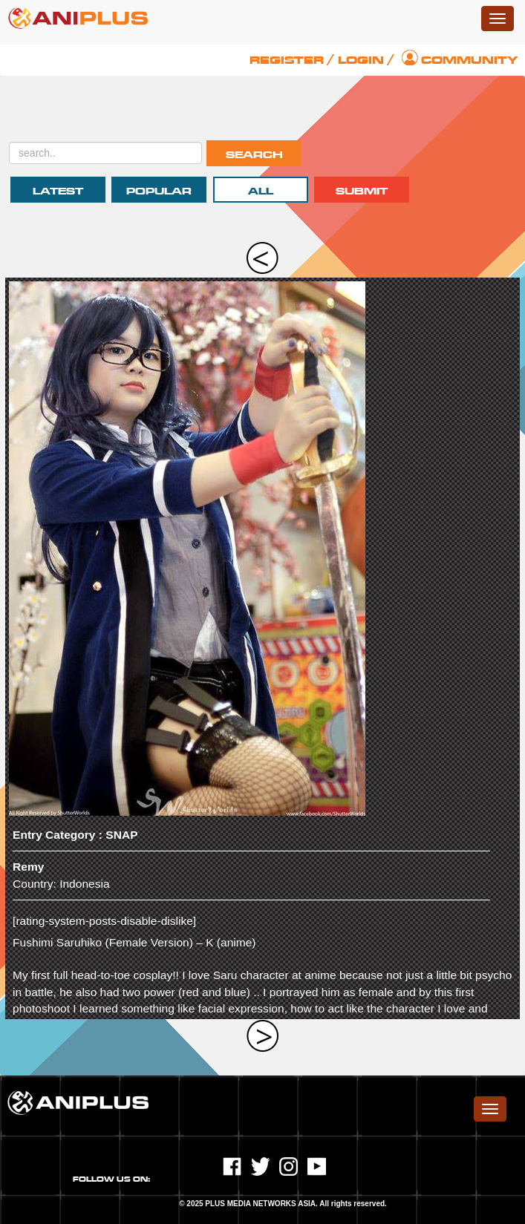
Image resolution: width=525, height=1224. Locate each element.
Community (469, 60)
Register (287, 60)
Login (361, 60)
